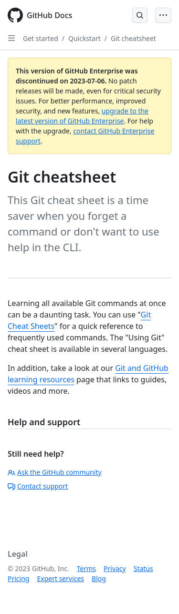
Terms (86, 568)
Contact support (38, 486)
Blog (99, 578)
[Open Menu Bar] (163, 15)
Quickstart (84, 38)
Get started (40, 38)
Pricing (18, 578)
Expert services (60, 578)
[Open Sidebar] (11, 38)
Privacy (115, 568)
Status (143, 568)
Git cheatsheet (133, 38)
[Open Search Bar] (139, 15)
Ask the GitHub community (55, 472)
